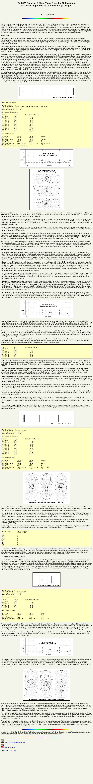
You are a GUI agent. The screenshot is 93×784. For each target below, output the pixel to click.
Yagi (14, 779)
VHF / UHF (9, 779)
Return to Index (8, 776)
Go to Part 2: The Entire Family (13, 771)
